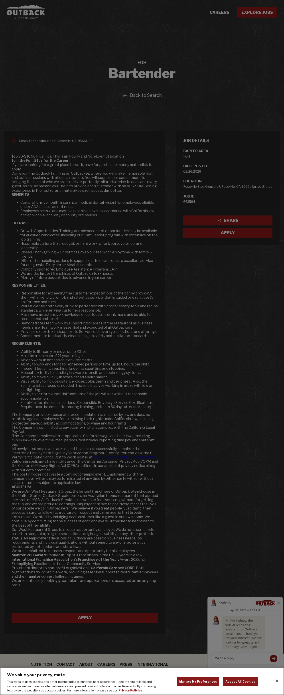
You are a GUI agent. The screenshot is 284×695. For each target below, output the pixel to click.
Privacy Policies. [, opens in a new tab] (130, 691)
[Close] (277, 682)
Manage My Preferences (198, 682)
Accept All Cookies (240, 682)
